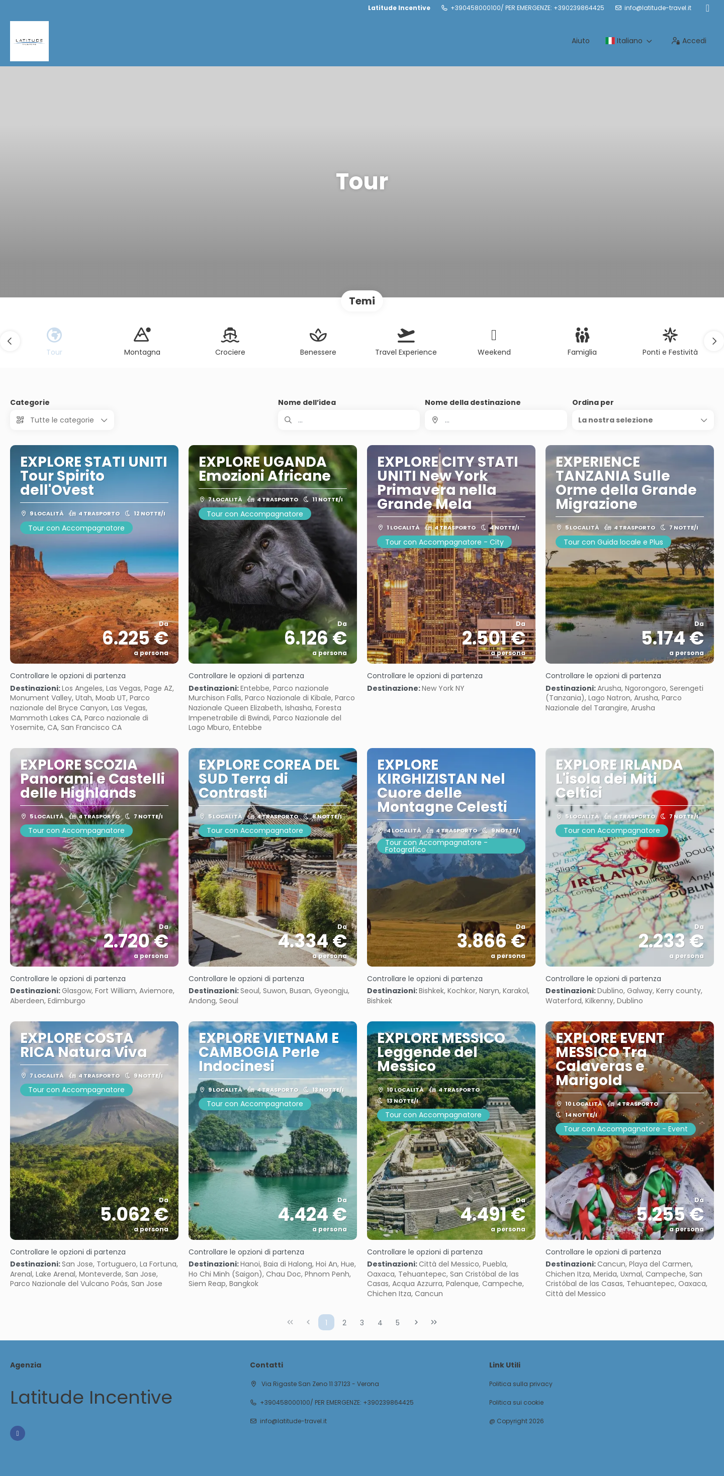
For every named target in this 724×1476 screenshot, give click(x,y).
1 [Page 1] (326, 1323)
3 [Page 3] (362, 1323)
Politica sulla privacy (521, 1384)
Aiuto (581, 41)
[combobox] (496, 420)
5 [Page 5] (398, 1323)
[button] (10, 341)
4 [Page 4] (380, 1323)
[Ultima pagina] (434, 1322)
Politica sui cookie (516, 1403)
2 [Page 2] (344, 1323)
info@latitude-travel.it (657, 8)
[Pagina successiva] (416, 1322)
